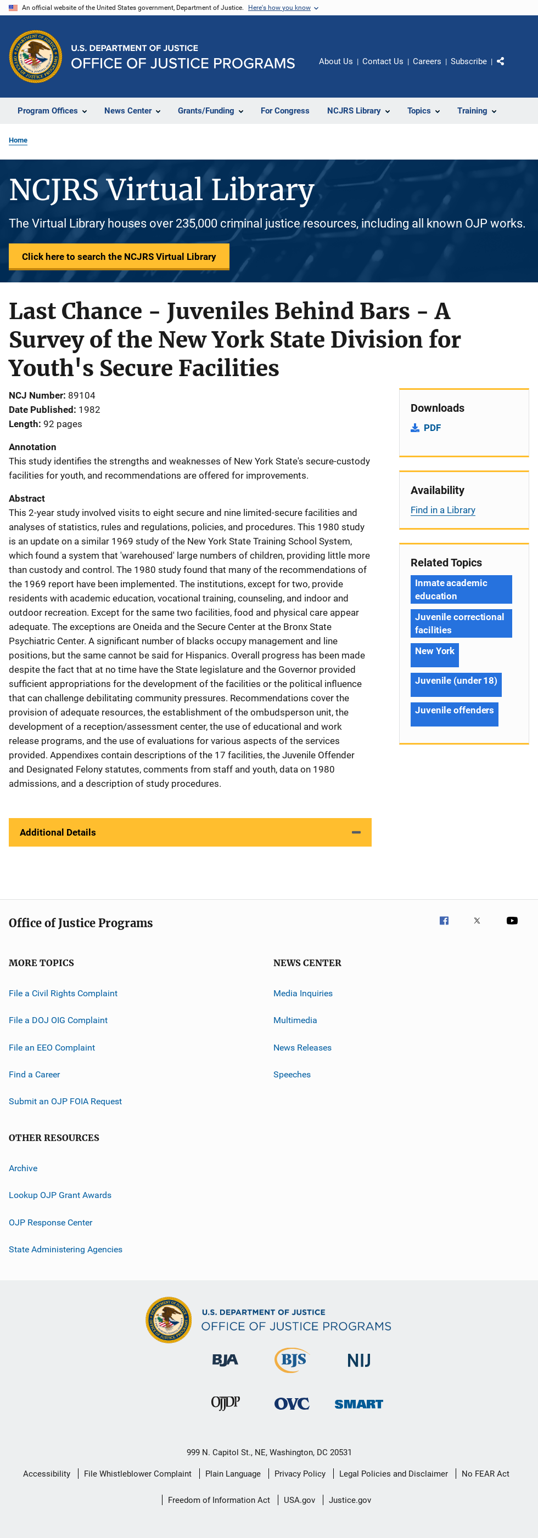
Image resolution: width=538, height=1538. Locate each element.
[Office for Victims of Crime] (292, 1412)
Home (18, 140)
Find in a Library (443, 509)
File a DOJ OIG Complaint (58, 1020)
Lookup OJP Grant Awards (60, 1195)
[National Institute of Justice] (359, 1368)
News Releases (302, 1047)
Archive (23, 1168)
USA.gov (299, 1500)
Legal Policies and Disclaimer (393, 1474)
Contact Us (383, 61)
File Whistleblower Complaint (138, 1474)
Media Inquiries (303, 993)
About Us (336, 61)
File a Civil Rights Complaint (63, 993)
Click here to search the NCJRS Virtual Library (119, 256)
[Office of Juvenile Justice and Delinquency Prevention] (225, 1413)
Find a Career (34, 1074)
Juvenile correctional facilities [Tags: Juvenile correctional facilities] (460, 623)
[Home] (183, 57)
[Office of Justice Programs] (36, 56)
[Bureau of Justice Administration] (225, 1368)
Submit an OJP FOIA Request (65, 1101)
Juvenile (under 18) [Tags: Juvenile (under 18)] (456, 680)
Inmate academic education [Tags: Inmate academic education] (451, 589)
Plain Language (233, 1474)
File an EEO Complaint (52, 1047)
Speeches (292, 1074)
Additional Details (58, 832)
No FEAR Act (485, 1474)
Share (509, 69)
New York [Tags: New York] (435, 650)
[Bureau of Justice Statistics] (292, 1375)
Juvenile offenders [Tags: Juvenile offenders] (454, 710)
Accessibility (46, 1474)
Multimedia (295, 1020)
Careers (427, 61)
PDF (432, 427)
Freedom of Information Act (219, 1500)
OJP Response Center (50, 1222)
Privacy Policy (300, 1474)
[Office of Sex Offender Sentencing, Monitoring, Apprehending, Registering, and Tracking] (359, 1410)
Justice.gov (350, 1500)
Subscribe (469, 61)
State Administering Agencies (65, 1249)
